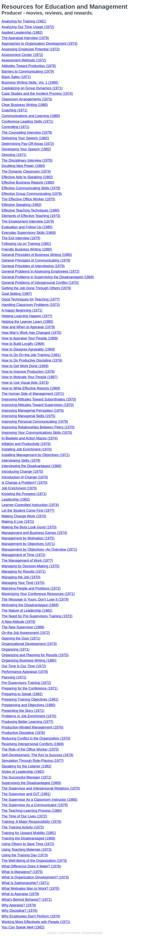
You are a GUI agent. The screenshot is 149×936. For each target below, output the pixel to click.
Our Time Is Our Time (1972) (24, 666)
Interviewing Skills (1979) (21, 460)
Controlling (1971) (15, 127)
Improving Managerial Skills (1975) (28, 416)
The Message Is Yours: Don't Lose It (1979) (35, 599)
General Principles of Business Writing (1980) (37, 255)
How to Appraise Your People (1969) (30, 338)
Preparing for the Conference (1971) (30, 688)
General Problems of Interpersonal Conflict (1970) (40, 283)
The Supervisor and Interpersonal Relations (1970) (41, 788)
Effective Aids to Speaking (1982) (27, 177)
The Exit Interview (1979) (21, 238)
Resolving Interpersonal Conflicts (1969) (33, 744)
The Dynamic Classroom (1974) (26, 171)
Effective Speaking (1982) (22, 205)
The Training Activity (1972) (23, 827)
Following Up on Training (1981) (26, 244)
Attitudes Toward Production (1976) (29, 66)
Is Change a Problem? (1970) (24, 483)
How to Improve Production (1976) (28, 372)
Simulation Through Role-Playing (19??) (33, 761)
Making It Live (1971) (18, 522)
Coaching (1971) (14, 110)
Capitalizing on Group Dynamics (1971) (32, 88)
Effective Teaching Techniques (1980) (30, 210)
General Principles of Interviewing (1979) (33, 266)
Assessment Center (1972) (22, 55)
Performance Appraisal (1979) (25, 672)
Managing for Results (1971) (24, 571)
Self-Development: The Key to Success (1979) (37, 755)
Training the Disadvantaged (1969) (28, 838)
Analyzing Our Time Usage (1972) (28, 27)
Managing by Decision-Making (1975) (30, 566)
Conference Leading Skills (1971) (27, 121)
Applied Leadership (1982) (22, 32)
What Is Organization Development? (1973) (35, 877)
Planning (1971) (14, 677)
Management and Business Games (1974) (34, 533)
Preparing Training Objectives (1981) (30, 699)
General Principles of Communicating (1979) (36, 260)
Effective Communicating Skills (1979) (31, 188)
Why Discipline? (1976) (19, 911)
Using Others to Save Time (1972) (28, 844)
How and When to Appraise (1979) (28, 327)
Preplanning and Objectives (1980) (28, 705)
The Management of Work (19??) (27, 560)
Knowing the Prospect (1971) (24, 494)
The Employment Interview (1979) (28, 221)
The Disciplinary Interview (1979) (27, 160)
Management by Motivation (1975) (28, 538)
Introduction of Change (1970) (25, 477)
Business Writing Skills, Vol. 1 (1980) (30, 82)
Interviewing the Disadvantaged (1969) (31, 466)
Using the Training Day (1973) (25, 855)
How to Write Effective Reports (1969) (31, 388)
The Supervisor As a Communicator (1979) (35, 805)
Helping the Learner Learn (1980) (27, 322)
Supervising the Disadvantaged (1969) (31, 783)
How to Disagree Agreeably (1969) (28, 349)
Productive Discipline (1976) (23, 733)
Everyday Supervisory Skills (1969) (29, 233)
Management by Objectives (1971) (28, 544)
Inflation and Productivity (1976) (26, 444)
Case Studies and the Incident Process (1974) (37, 94)
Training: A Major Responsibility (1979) (31, 822)
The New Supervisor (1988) (23, 627)
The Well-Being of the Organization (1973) (34, 861)
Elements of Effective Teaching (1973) (31, 216)
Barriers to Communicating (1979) (28, 71)
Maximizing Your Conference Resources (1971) (38, 594)
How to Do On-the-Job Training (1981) (31, 355)
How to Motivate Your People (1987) (29, 377)
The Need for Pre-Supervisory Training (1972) (37, 616)
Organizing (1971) (15, 649)
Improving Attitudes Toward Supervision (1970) (38, 405)
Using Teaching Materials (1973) (27, 850)
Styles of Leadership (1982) (23, 772)
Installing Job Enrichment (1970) (27, 449)
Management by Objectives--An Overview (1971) (39, 549)
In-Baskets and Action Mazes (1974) (30, 438)
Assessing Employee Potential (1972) (31, 49)
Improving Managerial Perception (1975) (33, 410)
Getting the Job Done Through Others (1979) (36, 288)
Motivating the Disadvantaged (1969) (30, 605)
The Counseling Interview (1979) (27, 132)
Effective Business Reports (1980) (28, 182)
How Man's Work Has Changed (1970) (31, 333)
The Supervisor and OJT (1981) (26, 794)
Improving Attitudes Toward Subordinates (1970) (39, 399)
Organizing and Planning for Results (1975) (35, 655)
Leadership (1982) (16, 499)
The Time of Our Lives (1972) (24, 816)
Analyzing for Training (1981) (24, 21)
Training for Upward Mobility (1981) (29, 833)
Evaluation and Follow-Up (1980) (27, 227)
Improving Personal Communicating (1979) (35, 422)
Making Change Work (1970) (24, 516)
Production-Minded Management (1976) (32, 727)
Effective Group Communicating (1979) (32, 194)
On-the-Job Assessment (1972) (26, 633)
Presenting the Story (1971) (23, 711)
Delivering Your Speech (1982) (25, 138)
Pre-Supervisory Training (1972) (26, 683)
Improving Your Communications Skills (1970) (37, 433)
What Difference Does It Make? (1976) (31, 866)
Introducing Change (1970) (22, 472)
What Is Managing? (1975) (22, 872)
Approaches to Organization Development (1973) (39, 44)
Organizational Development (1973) (29, 644)
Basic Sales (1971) (16, 77)
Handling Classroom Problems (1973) (31, 305)
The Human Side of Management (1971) (33, 394)
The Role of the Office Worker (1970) (30, 749)
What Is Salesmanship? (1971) (25, 883)
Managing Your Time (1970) (23, 583)
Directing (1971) (14, 155)
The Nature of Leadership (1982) (27, 610)
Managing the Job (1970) (21, 577)
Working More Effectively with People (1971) (36, 922)
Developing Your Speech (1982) (26, 149)
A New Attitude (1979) (18, 622)
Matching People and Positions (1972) (31, 588)
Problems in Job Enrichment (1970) (29, 716)
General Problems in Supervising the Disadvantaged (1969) (48, 277)
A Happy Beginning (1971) (22, 310)
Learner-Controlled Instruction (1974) (30, 505)
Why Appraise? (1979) (19, 905)
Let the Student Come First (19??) (28, 510)
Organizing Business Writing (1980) (29, 660)
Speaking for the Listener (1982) (26, 766)
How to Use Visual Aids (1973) (25, 383)
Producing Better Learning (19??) (27, 722)
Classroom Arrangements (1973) (27, 99)
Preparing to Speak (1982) (22, 694)
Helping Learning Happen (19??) (27, 316)
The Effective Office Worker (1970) (28, 199)
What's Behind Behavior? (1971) (27, 900)
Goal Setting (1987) (17, 294)
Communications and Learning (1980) (31, 116)
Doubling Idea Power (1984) (23, 166)
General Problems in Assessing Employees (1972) (40, 271)
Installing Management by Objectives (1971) (36, 455)
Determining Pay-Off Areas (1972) (28, 144)
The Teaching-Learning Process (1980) (32, 811)
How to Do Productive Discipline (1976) (32, 360)
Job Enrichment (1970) (19, 488)
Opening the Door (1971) (21, 638)
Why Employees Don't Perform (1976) (31, 916)
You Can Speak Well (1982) (23, 927)
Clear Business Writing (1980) (25, 105)
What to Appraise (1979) (20, 894)
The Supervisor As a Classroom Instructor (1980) (39, 800)
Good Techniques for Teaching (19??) (31, 299)
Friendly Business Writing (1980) (27, 249)
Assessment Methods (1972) (24, 60)
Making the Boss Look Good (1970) (29, 527)
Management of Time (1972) (23, 555)
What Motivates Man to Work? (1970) (30, 888)
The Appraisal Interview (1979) (25, 38)
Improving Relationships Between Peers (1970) (38, 427)
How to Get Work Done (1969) (25, 366)
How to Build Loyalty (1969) (23, 344)
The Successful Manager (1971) (26, 777)
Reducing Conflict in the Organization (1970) (36, 738)
